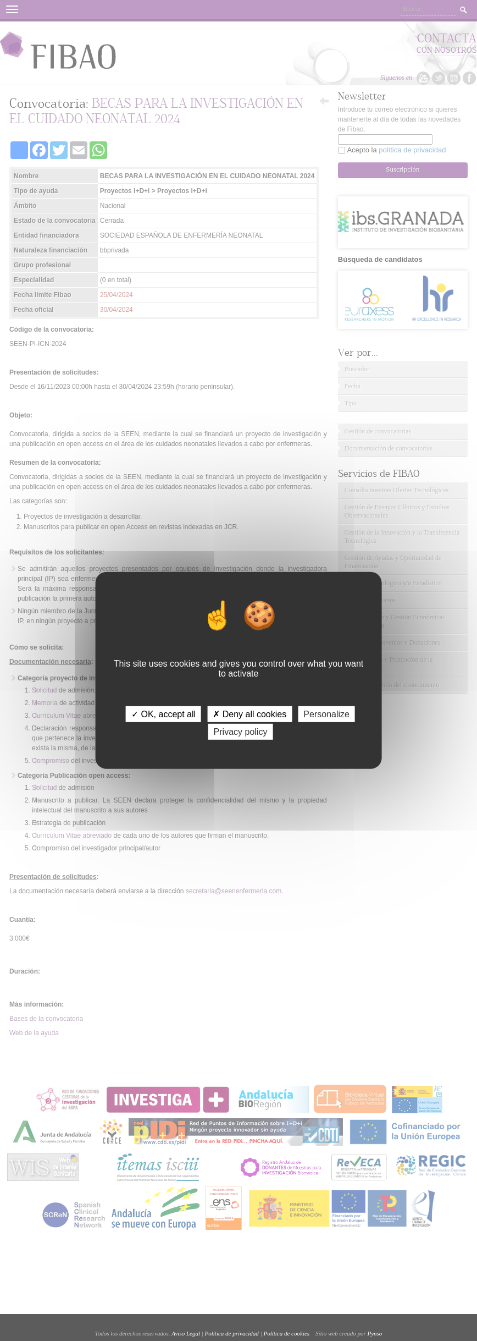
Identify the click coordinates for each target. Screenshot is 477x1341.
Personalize (326, 714)
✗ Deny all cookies (249, 714)
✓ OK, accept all (163, 714)
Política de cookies (286, 1333)
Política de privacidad (232, 1333)
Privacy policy (241, 732)
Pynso (374, 1333)
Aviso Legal (185, 1333)
